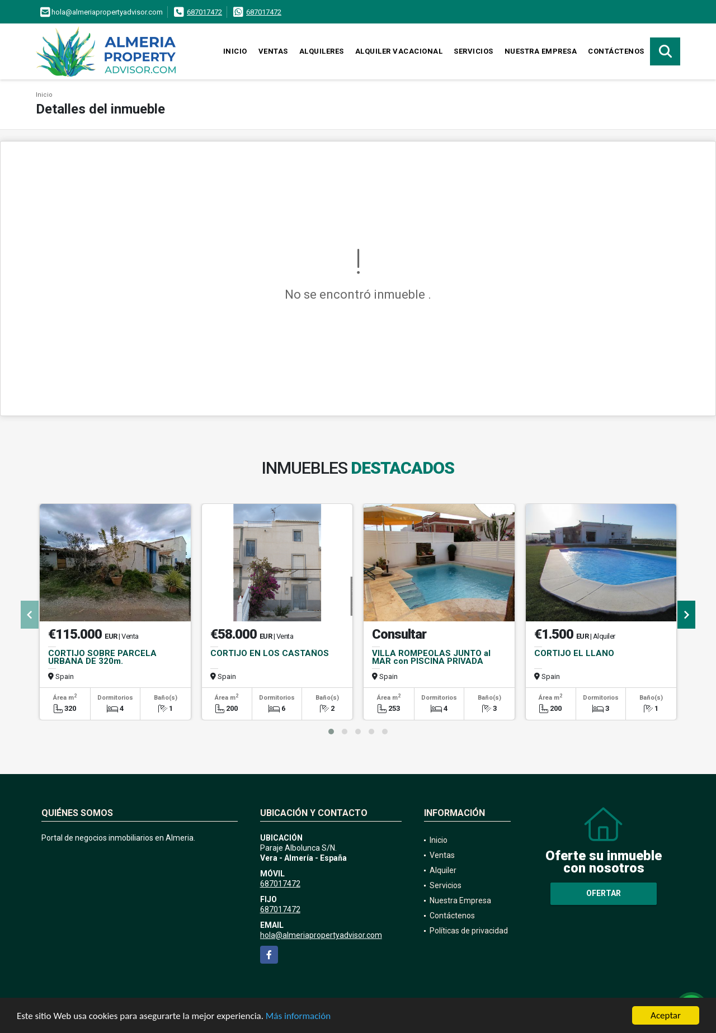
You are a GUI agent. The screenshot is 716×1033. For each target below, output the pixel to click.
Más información (298, 1016)
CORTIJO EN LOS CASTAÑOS (269, 653)
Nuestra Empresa (541, 51)
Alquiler (443, 870)
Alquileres (321, 51)
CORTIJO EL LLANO (574, 653)
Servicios (473, 51)
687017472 (204, 12)
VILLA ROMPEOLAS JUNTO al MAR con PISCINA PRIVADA (431, 657)
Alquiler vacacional (399, 51)
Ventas (273, 51)
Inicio (235, 51)
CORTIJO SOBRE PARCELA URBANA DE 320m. (102, 657)
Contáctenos (616, 51)
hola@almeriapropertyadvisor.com (321, 935)
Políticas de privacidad (469, 930)
